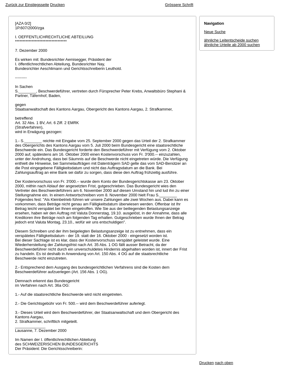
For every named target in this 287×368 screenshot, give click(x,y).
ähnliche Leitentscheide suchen (231, 40)
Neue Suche (215, 32)
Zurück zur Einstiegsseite (27, 4)
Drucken (57, 4)
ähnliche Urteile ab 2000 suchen (232, 44)
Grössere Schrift (179, 4)
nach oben (224, 362)
